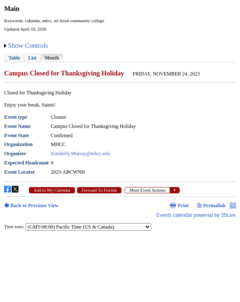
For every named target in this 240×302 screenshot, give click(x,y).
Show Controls (28, 45)
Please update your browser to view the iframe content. (120, 57)
